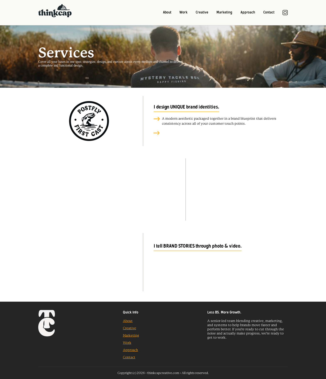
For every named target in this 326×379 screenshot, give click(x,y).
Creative (129, 328)
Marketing (131, 335)
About (128, 321)
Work (127, 343)
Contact (129, 357)
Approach (130, 350)
